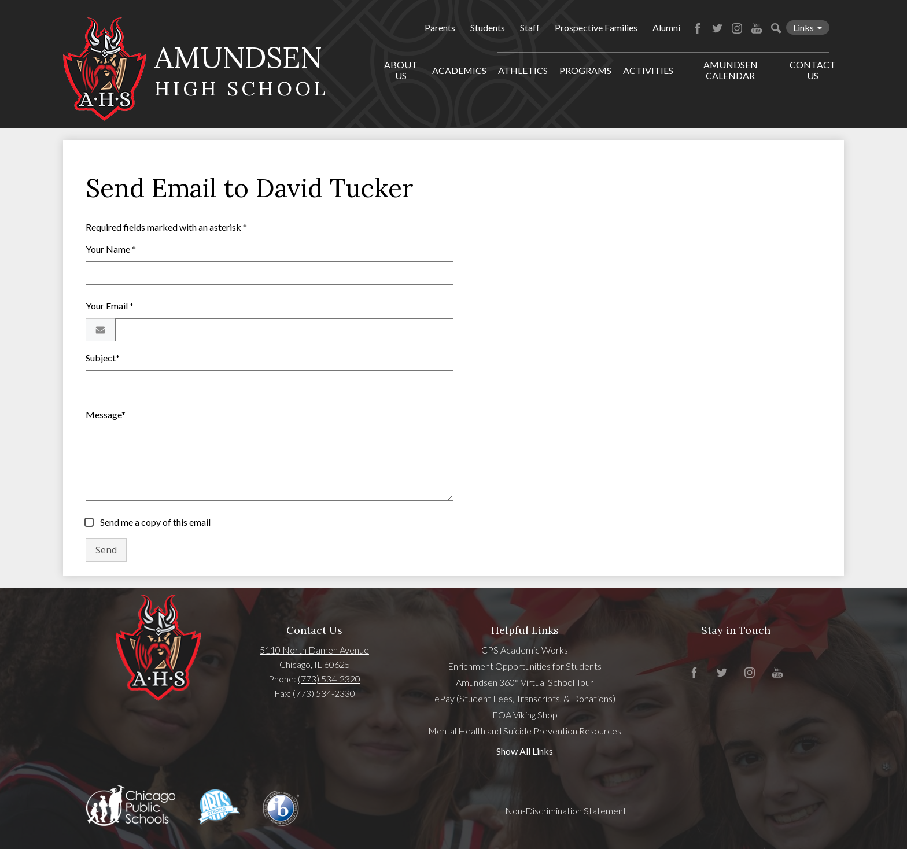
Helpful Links (525, 630)
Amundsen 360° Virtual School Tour (524, 682)
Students (487, 27)
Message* (106, 414)
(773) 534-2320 (329, 678)
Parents (440, 27)
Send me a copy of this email (154, 521)
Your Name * (111, 248)
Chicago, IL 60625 (314, 664)
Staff (530, 27)
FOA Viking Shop (525, 714)
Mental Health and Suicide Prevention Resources (524, 730)
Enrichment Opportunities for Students (525, 665)
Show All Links (524, 750)
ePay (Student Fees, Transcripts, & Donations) (524, 698)
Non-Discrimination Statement (565, 810)
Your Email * (110, 305)
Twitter (717, 28)
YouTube (756, 28)
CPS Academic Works (524, 649)
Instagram (737, 28)
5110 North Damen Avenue (314, 649)
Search (776, 28)
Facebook (697, 28)
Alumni (666, 27)
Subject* (103, 357)
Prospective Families (596, 27)
